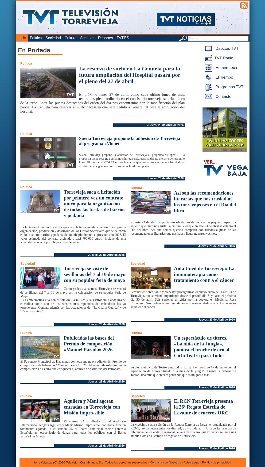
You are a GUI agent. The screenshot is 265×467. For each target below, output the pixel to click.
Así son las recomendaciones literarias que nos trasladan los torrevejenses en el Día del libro (205, 201)
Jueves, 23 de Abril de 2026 (165, 125)
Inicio (22, 38)
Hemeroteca (220, 67)
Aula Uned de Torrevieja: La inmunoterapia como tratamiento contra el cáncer (204, 274)
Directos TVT (221, 48)
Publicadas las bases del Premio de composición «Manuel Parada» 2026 (89, 343)
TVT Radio (218, 58)
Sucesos (87, 38)
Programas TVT (223, 87)
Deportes (105, 38)
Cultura (70, 38)
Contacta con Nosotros (165, 462)
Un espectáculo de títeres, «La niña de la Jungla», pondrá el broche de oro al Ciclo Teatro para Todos (201, 346)
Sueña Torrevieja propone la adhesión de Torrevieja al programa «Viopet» (129, 141)
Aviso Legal (191, 462)
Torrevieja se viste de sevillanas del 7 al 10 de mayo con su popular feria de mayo (95, 274)
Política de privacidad (216, 462)
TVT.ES (123, 38)
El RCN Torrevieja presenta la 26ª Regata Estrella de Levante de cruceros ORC (203, 407)
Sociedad (53, 38)
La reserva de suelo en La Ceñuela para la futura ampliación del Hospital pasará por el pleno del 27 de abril (129, 74)
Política (36, 38)
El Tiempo (218, 77)
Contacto (217, 96)
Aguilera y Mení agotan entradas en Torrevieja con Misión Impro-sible (92, 407)
